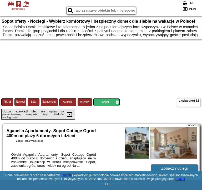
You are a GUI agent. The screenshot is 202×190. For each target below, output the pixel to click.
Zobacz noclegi (174, 168)
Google (67, 175)
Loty (33, 101)
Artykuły (85, 101)
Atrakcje (67, 101)
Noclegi (20, 101)
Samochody (49, 101)
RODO (180, 179)
